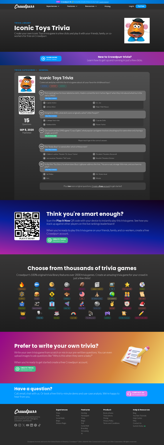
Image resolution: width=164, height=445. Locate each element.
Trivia (58, 413)
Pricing (107, 6)
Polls (58, 416)
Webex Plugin (61, 423)
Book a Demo (108, 413)
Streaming (85, 431)
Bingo (58, 421)
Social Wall (85, 426)
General (44, 70)
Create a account (101, 186)
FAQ (134, 421)
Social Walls (60, 418)
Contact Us (137, 423)
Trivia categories (24, 70)
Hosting (84, 413)
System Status (138, 426)
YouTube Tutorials (139, 416)
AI (82, 433)
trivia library (22, 23)
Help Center (137, 418)
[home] (24, 6)
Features (71, 6)
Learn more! (104, 2)
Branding (84, 428)
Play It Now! (26, 113)
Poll (82, 423)
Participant (85, 416)
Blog (134, 413)
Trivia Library (108, 416)
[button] (53, 6)
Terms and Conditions (111, 423)
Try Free (141, 6)
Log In (131, 6)
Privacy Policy (108, 421)
